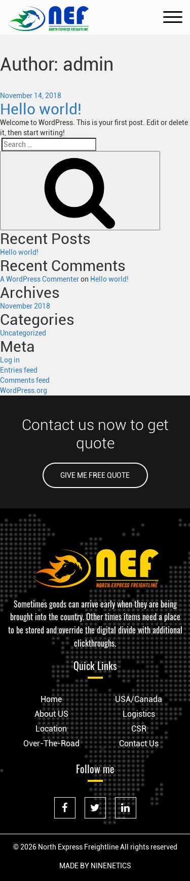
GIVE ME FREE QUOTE (95, 475)
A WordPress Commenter (39, 279)
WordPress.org (23, 390)
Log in (10, 360)
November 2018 (25, 306)
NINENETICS (111, 866)
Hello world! (41, 109)
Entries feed (18, 370)
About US (51, 714)
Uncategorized (23, 333)
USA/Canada (138, 699)
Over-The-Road (51, 743)
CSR (138, 729)
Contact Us (139, 743)
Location (51, 729)
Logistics (139, 714)
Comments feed (25, 380)
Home (51, 699)
